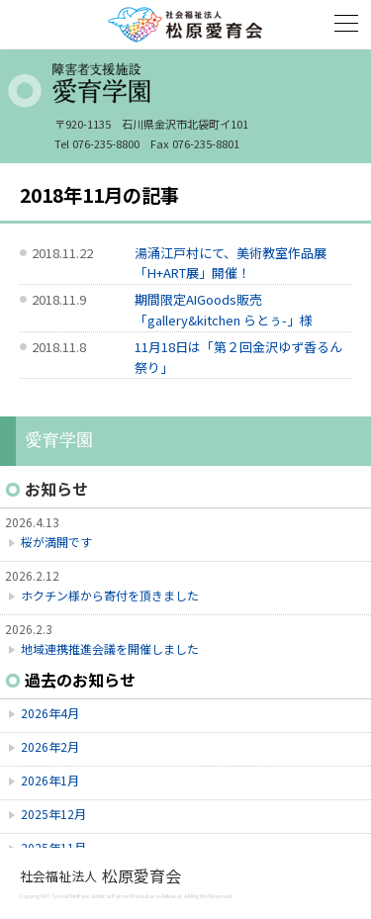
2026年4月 (50, 712)
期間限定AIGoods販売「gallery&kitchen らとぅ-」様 (224, 309)
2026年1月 (50, 780)
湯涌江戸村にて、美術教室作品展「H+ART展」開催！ (230, 263)
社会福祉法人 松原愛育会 (186, 25)
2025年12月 (53, 813)
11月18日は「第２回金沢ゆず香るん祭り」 (238, 357)
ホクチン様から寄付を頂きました (110, 595)
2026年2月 (50, 746)
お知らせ (56, 489)
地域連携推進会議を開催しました (110, 648)
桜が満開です (56, 541)
